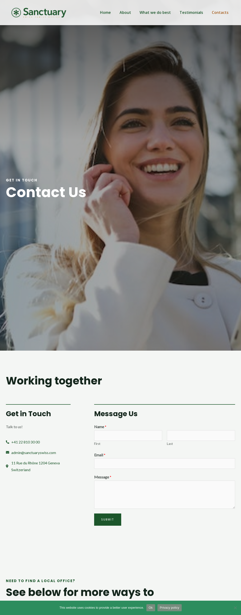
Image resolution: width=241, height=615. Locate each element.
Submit (107, 520)
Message (102, 477)
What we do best (158, 12)
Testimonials (193, 12)
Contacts (220, 12)
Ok (151, 607)
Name (100, 426)
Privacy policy (169, 607)
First (97, 444)
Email (99, 455)
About (129, 12)
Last (170, 444)
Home (110, 12)
